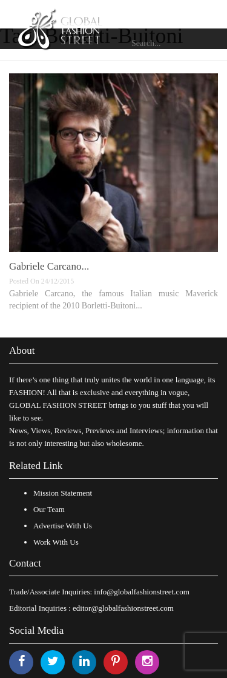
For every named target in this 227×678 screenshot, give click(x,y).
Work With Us (56, 542)
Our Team (49, 509)
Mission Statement (62, 492)
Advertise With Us (62, 525)
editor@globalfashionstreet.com (123, 608)
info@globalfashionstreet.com (141, 591)
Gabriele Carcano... (49, 266)
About (22, 350)
